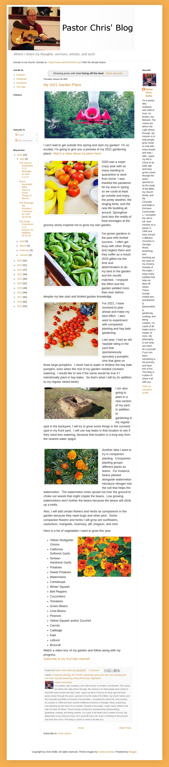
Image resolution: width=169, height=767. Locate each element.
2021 (20, 278)
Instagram (21, 79)
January (24, 255)
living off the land (81, 678)
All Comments (23, 140)
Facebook (21, 83)
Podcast (20, 75)
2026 (20, 155)
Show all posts (114, 73)
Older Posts (125, 728)
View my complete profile (147, 389)
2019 (20, 288)
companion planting (61, 675)
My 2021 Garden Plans (62, 85)
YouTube (21, 87)
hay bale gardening (63, 678)
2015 (20, 306)
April (22, 241)
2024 (20, 265)
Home (81, 728)
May (22, 159)
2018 (20, 292)
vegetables (96, 678)
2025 (20, 260)
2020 (20, 283)
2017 (20, 297)
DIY (73, 675)
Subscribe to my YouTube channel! (67, 659)
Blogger (133, 751)
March (23, 245)
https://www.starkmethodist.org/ (65, 62)
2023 (20, 269)
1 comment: (94, 670)
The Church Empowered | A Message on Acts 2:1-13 (26, 170)
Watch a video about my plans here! (77, 153)
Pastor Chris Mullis (149, 92)
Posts (19, 134)
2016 (20, 301)
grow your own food (104, 675)
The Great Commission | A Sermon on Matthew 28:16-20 (26, 228)
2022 (20, 274)
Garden (79, 675)
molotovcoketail (106, 751)
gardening (89, 675)
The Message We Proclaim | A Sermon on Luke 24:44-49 (26, 209)
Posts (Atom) (64, 733)
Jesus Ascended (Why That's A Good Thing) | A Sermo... (25, 190)
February (25, 250)
